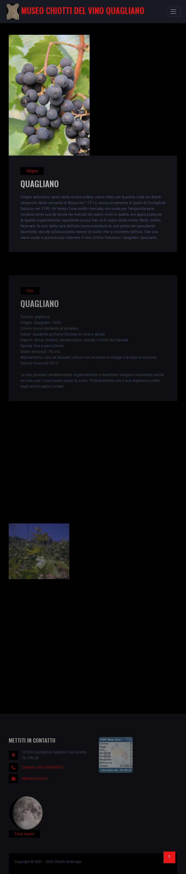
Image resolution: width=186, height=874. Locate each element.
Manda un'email (35, 778)
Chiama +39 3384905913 (43, 767)
